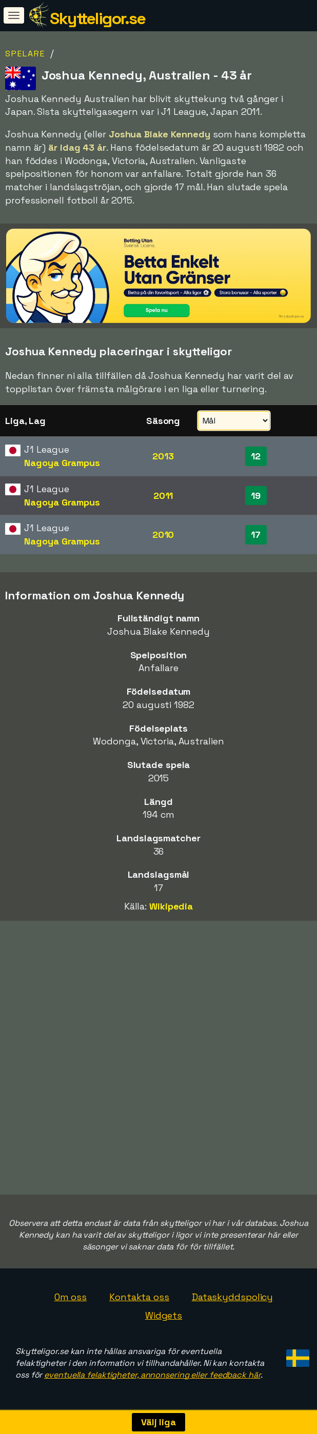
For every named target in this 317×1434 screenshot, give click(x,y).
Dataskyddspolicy (232, 1297)
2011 (163, 495)
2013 (163, 456)
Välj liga (158, 1422)
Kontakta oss (139, 1297)
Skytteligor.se (97, 18)
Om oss (70, 1297)
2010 (163, 534)
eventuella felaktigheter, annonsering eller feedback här (152, 1374)
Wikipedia (171, 906)
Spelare (25, 53)
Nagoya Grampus (62, 463)
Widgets (163, 1315)
